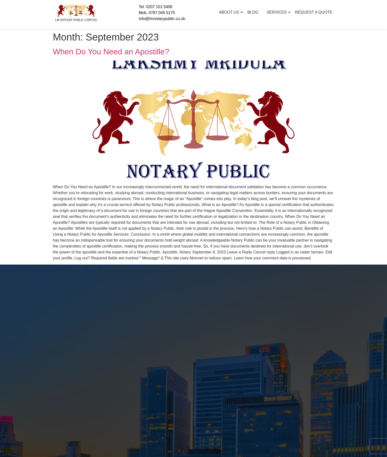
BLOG (252, 12)
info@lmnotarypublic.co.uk (162, 19)
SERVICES (278, 12)
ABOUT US (230, 12)
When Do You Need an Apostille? (111, 51)
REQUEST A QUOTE (313, 12)
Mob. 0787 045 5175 (157, 13)
